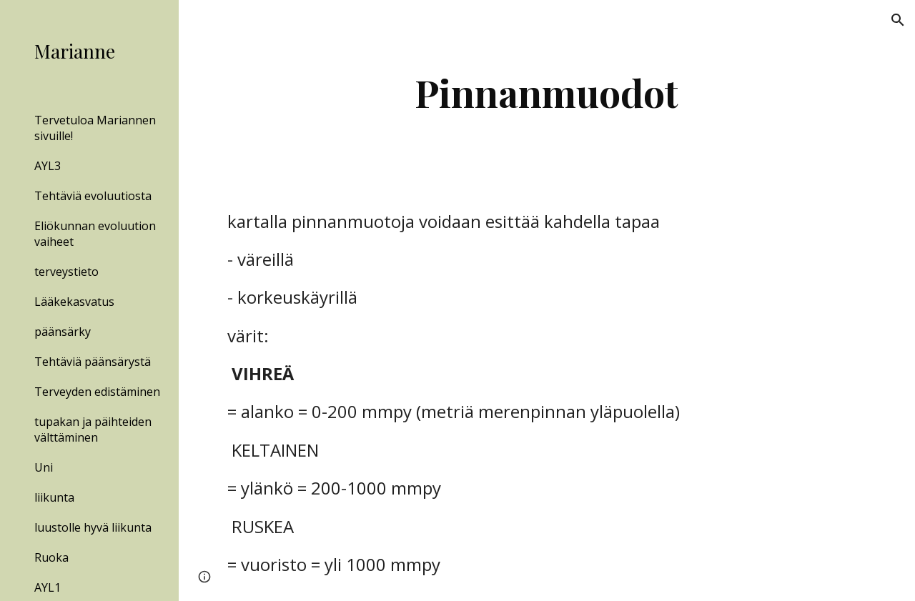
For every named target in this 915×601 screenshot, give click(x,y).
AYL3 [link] (47, 166)
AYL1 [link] (47, 587)
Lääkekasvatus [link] (74, 301)
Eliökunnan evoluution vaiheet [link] (95, 233)
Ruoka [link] (51, 557)
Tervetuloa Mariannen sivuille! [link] (95, 128)
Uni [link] (43, 467)
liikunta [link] (54, 497)
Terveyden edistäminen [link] (97, 391)
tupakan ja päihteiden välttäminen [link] (93, 429)
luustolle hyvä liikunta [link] (93, 527)
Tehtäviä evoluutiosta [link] (93, 196)
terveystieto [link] (66, 271)
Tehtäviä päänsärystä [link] (92, 361)
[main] (546, 92)
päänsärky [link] (62, 331)
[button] (898, 20)
